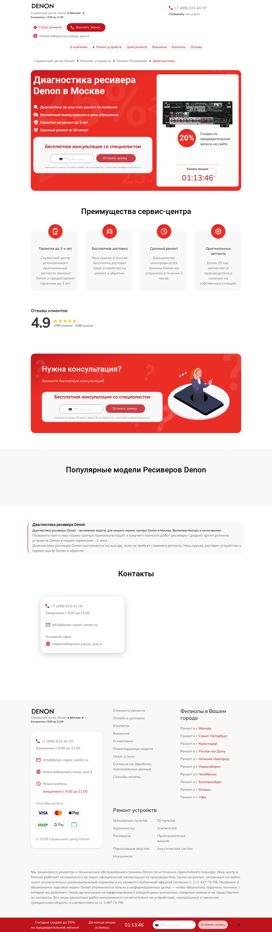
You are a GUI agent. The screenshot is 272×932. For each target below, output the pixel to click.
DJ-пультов (166, 820)
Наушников (122, 856)
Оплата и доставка (128, 718)
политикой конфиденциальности (123, 167)
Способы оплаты (126, 777)
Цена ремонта (137, 47)
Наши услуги (124, 756)
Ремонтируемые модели (133, 748)
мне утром (184, 14)
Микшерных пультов (130, 820)
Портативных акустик (131, 848)
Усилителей (167, 828)
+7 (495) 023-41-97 (190, 8)
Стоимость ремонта (129, 710)
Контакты (179, 47)
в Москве (76, 13)
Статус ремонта (47, 27)
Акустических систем (175, 848)
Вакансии (159, 47)
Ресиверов (122, 836)
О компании (78, 47)
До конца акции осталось (102, 924)
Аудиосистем (124, 828)
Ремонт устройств (109, 47)
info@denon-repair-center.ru (71, 624)
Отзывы (196, 47)
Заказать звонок (85, 27)
